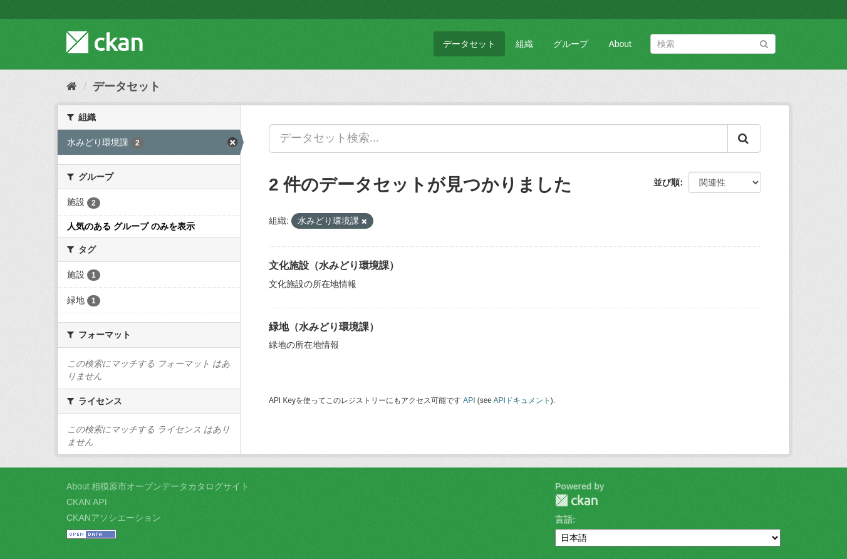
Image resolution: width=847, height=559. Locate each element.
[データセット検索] (713, 44)
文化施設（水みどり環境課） (334, 265)
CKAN (576, 500)
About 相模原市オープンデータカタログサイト (157, 486)
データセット (469, 44)
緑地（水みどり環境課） (324, 326)
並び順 (666, 182)
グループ (570, 44)
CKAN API (86, 502)
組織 (524, 44)
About (619, 44)
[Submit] (764, 43)
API (469, 400)
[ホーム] (71, 86)
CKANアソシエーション (113, 518)
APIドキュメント (522, 400)
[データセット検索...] (498, 138)
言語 (564, 520)
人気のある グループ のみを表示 (131, 226)
